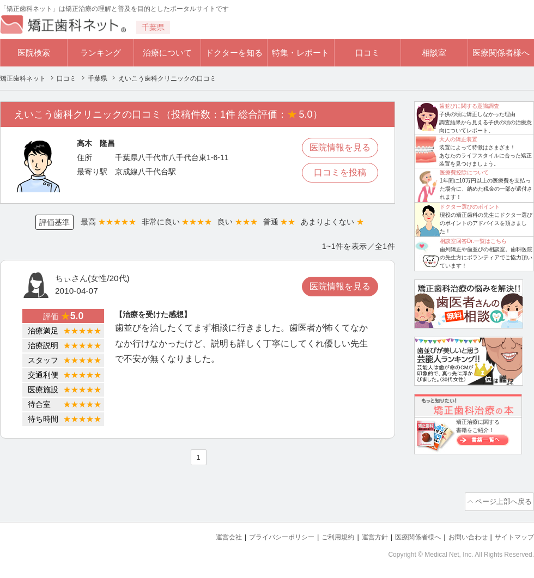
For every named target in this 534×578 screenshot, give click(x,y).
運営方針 (363, 535)
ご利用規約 (324, 535)
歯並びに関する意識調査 (469, 106)
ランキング (100, 52)
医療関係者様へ (501, 52)
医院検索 (33, 52)
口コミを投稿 (340, 172)
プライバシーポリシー (263, 535)
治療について (167, 52)
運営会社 (207, 535)
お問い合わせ (463, 535)
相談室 (434, 52)
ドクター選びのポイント (470, 207)
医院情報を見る (340, 147)
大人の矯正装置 (458, 139)
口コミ (367, 52)
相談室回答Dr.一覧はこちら (473, 241)
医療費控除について (464, 172)
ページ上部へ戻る (503, 500)
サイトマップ (512, 535)
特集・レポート (300, 52)
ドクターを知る (234, 52)
